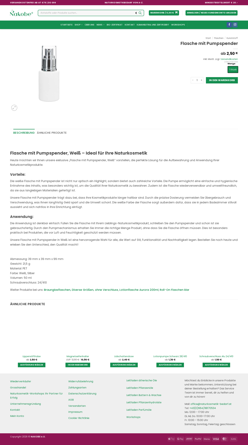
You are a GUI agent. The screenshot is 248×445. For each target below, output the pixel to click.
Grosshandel (18, 387)
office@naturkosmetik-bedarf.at (211, 404)
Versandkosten (229, 59)
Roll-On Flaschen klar (174, 290)
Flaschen (218, 38)
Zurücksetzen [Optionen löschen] (231, 62)
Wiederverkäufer (20, 381)
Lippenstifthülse (32, 356)
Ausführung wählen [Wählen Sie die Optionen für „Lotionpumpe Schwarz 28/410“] (170, 365)
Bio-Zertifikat (115, 24)
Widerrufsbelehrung (80, 381)
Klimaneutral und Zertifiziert (153, 24)
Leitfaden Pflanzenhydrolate (143, 402)
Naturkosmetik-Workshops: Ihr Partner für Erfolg (36, 395)
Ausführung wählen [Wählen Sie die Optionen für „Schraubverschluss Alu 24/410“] (216, 365)
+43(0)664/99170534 (202, 408)
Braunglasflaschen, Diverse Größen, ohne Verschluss (81, 290)
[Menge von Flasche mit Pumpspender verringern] (193, 80)
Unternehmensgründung (25, 404)
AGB (71, 400)
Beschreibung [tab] (24, 133)
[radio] (233, 69)
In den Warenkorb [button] (78, 365)
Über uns (89, 24)
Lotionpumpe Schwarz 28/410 (170, 356)
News (101, 24)
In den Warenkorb (222, 80)
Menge (231, 64)
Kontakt (130, 24)
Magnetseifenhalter (78, 356)
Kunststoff (232, 38)
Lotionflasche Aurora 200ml (138, 290)
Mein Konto (17, 416)
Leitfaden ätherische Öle (141, 380)
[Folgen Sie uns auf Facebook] (229, 24)
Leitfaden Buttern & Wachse (143, 395)
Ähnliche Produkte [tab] (52, 133)
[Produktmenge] (197, 80)
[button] (164, 12)
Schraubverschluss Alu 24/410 (216, 356)
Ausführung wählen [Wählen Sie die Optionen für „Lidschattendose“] (124, 365)
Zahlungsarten (77, 387)
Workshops (178, 24)
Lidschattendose (124, 356)
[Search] (140, 13)
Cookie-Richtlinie (78, 418)
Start (208, 38)
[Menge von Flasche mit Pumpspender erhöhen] (201, 80)
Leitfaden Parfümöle (139, 410)
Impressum (75, 412)
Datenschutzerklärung (82, 393)
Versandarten (77, 406)
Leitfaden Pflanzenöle (139, 388)
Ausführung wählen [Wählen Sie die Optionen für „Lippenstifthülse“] (31, 365)
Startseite (66, 24)
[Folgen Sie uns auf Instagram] (235, 24)
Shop (79, 24)
